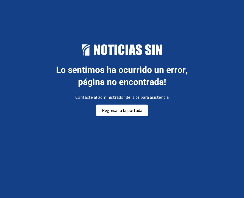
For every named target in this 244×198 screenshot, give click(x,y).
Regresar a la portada (122, 110)
